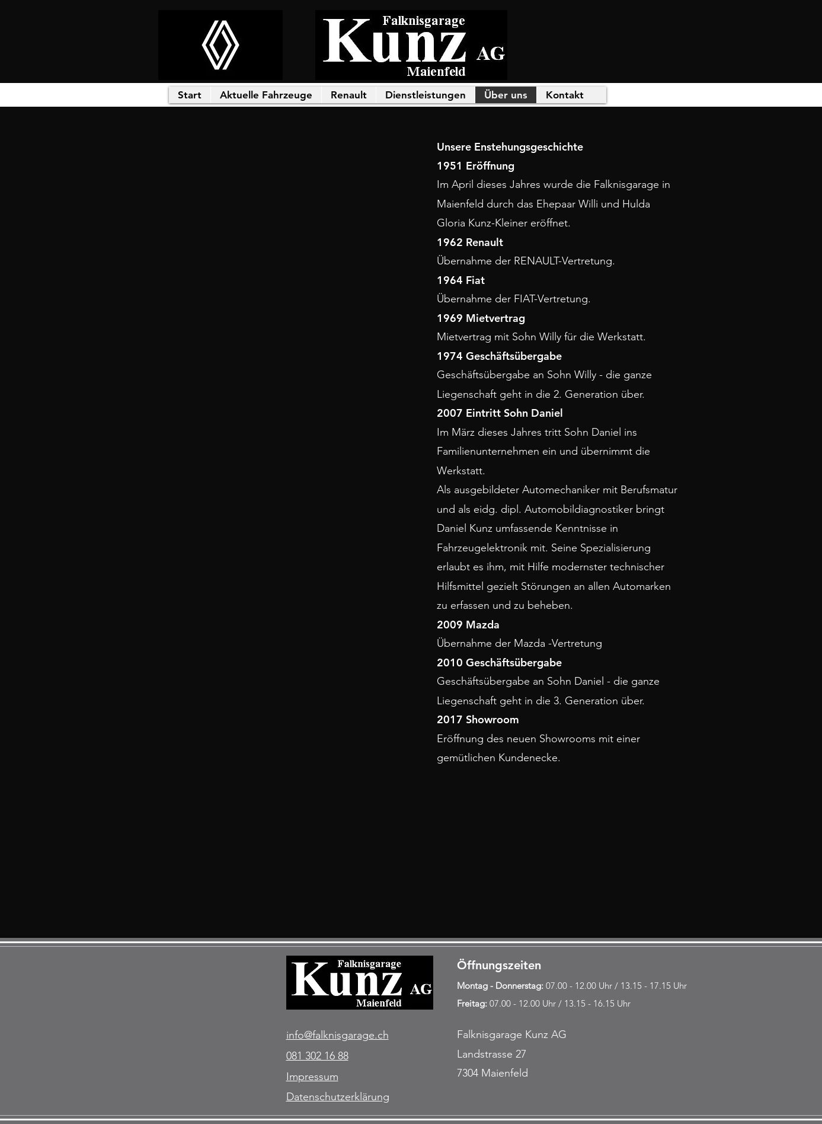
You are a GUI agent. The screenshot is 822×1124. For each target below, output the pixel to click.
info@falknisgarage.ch (337, 1035)
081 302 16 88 (317, 1055)
